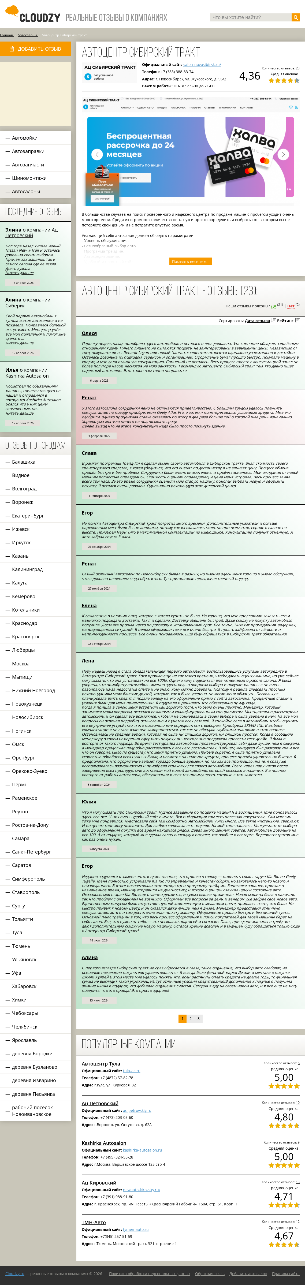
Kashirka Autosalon (27, 376)
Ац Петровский (31, 232)
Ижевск (20, 529)
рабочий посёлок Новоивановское (32, 1110)
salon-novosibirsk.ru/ (202, 64)
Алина (90, 957)
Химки (19, 999)
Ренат (89, 397)
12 (298, 1221)
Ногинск (21, 731)
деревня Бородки (32, 1053)
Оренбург (23, 757)
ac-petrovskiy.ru (137, 1110)
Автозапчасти (28, 164)
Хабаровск (24, 986)
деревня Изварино (34, 1080)
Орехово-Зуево (29, 771)
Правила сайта (286, 1273)
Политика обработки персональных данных (149, 1273)
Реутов (20, 811)
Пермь (20, 784)
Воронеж (22, 502)
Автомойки (25, 138)
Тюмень (21, 946)
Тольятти (22, 919)
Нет (291, 305)
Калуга (20, 582)
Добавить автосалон (248, 1273)
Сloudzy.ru (14, 1273)
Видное (20, 475)
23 (298, 68)
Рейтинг (285, 320)
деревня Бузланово (34, 1067)
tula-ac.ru (131, 1070)
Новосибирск (27, 717)
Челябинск (24, 1026)
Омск (18, 744)
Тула (17, 932)
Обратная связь (210, 1273)
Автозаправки (28, 151)
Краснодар (24, 623)
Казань (20, 556)
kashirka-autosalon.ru (142, 1150)
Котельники (26, 609)
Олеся (89, 333)
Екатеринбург (28, 515)
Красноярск (25, 636)
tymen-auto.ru (136, 1229)
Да (273, 305)
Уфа (16, 973)
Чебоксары (25, 1013)
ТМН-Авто (94, 1222)
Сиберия (15, 305)
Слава (89, 453)
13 (298, 1182)
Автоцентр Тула (101, 1063)
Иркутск (21, 542)
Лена (88, 660)
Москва (20, 663)
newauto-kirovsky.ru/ (141, 1189)
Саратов (21, 865)
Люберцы (23, 650)
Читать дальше (19, 272)
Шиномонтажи (29, 178)
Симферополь (28, 879)
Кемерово (23, 596)
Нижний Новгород (33, 690)
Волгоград (24, 488)
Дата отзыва (257, 320)
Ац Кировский (99, 1182)
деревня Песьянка (33, 1094)
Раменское (24, 798)
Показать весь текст (190, 261)
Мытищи (22, 677)
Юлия (89, 801)
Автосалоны (26, 191)
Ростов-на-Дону (30, 825)
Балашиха (23, 462)
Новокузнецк (27, 704)
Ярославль (24, 1040)
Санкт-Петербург (31, 851)
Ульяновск (24, 959)
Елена (89, 605)
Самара (20, 838)
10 (298, 1102)
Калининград (27, 569)
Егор (87, 512)
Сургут (19, 905)
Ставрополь (26, 892)
